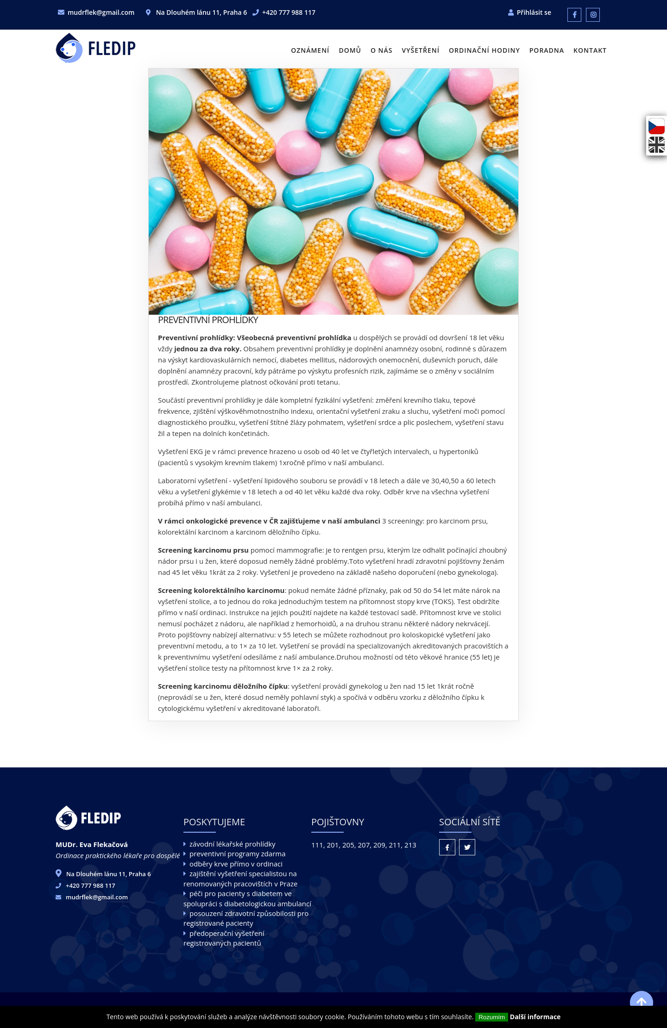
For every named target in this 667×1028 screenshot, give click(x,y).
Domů (350, 50)
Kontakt (590, 50)
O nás (382, 50)
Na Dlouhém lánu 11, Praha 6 (108, 874)
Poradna (546, 50)
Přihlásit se (534, 12)
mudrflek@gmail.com (101, 12)
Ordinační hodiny (484, 50)
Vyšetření (421, 50)
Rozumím (491, 1017)
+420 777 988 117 (288, 12)
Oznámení (310, 50)
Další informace (535, 1016)
